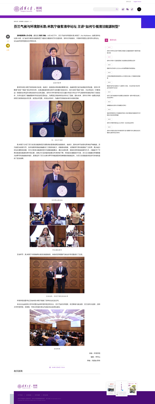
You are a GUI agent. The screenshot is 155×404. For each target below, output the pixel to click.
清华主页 (128, 1)
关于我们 (20, 395)
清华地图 (37, 395)
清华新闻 (21, 21)
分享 (8, 50)
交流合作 (26, 21)
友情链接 (28, 395)
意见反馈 (45, 395)
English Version (137, 1)
